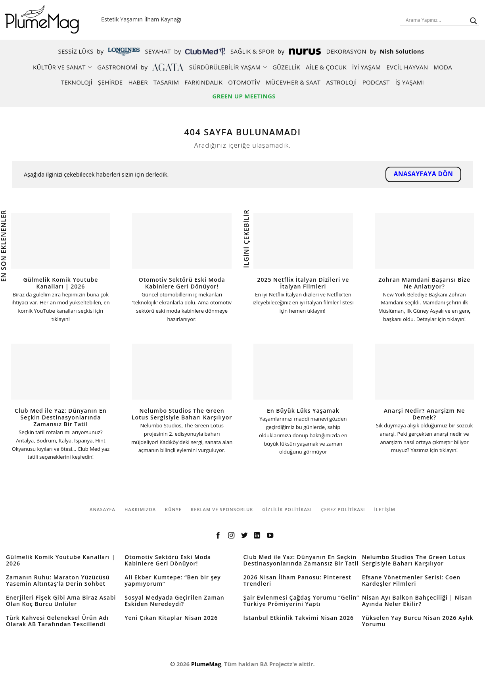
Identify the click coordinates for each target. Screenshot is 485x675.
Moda (442, 67)
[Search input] (436, 19)
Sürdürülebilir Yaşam (228, 67)
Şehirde (110, 82)
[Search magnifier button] (473, 20)
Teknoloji (76, 82)
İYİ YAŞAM (366, 67)
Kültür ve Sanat (62, 67)
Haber (138, 82)
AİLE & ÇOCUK (326, 67)
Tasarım (166, 82)
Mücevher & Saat (293, 82)
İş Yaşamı (409, 82)
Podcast (376, 82)
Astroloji (341, 82)
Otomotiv (244, 82)
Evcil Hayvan (407, 67)
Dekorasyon (375, 51)
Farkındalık (203, 82)
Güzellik (286, 67)
